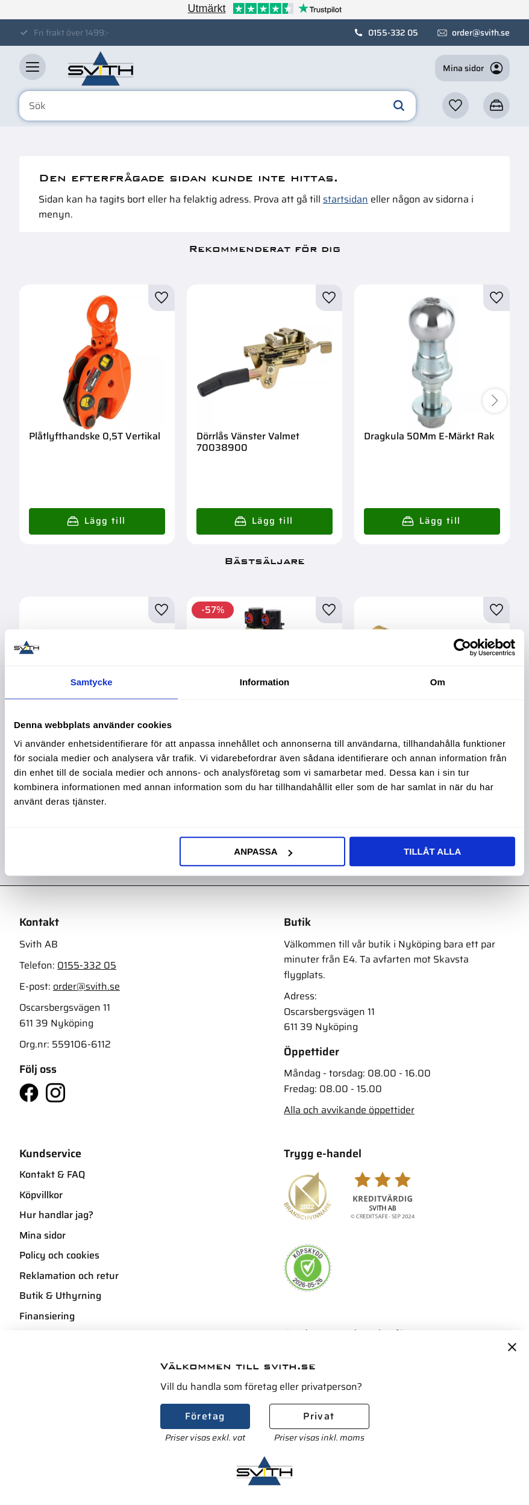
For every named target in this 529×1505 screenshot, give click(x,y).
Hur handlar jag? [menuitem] (56, 1214)
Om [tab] (437, 682)
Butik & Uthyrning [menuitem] (60, 1295)
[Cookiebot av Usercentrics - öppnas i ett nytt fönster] (462, 647)
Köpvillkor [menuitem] (41, 1194)
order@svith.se (481, 32)
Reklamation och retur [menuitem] (69, 1275)
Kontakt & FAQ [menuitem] (52, 1174)
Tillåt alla (432, 851)
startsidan (345, 199)
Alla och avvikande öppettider (349, 1109)
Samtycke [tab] (91, 682)
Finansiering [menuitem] (47, 1316)
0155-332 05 (393, 32)
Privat (318, 1416)
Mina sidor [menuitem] (42, 1235)
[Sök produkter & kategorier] (217, 106)
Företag (205, 1416)
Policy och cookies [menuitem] (59, 1255)
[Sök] (399, 106)
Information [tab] (265, 682)
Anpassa (263, 851)
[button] (32, 67)
